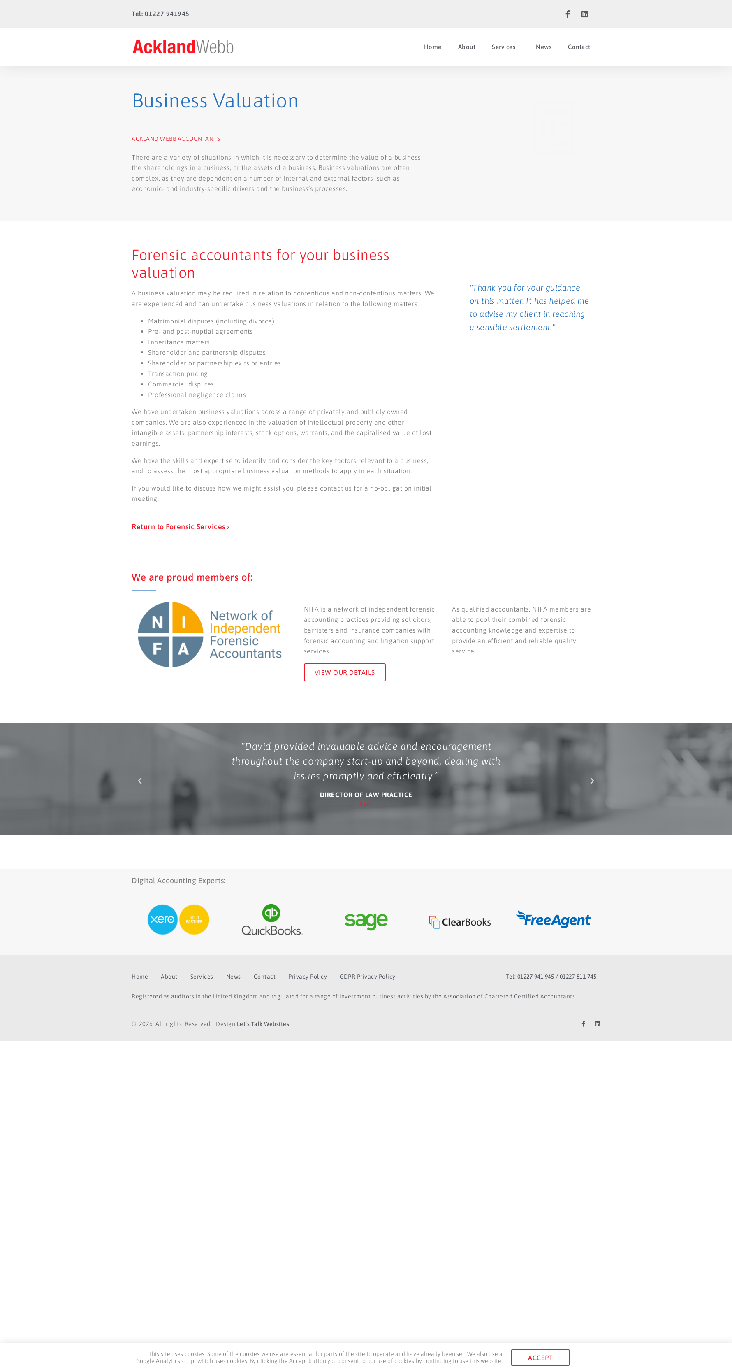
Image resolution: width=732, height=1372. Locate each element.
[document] (366, 686)
